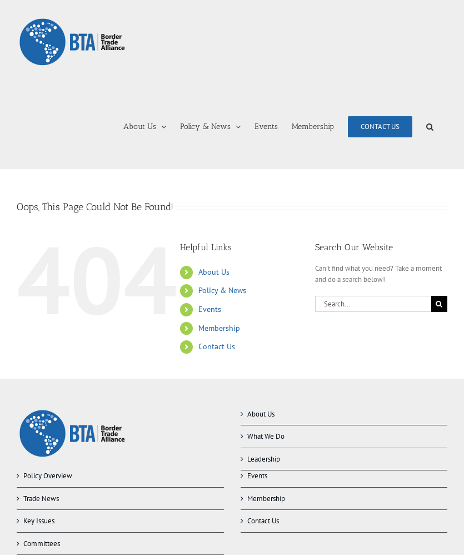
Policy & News (222, 290)
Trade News (41, 498)
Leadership (263, 459)
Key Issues (38, 521)
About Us (213, 272)
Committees (41, 543)
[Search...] (373, 304)
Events (209, 309)
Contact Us (216, 346)
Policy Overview (47, 475)
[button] (429, 127)
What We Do (266, 436)
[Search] (439, 304)
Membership (219, 328)
